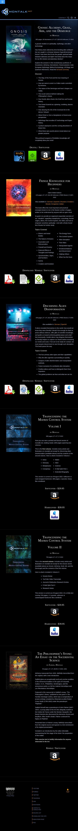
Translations (72, 18)
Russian (63, 202)
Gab (34, 801)
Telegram (36, 798)
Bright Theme (75, 18)
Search (68, 18)
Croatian (70, 202)
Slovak (48, 204)
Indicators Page (38, 819)
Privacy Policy (10, 795)
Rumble (35, 792)
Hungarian (54, 204)
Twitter (35, 795)
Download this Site (39, 816)
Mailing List (37, 813)
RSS (34, 822)
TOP (67, 790)
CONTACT (62, 18)
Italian (62, 204)
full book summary (63, 69)
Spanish (56, 202)
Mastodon (36, 804)
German (50, 202)
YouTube (36, 788)
